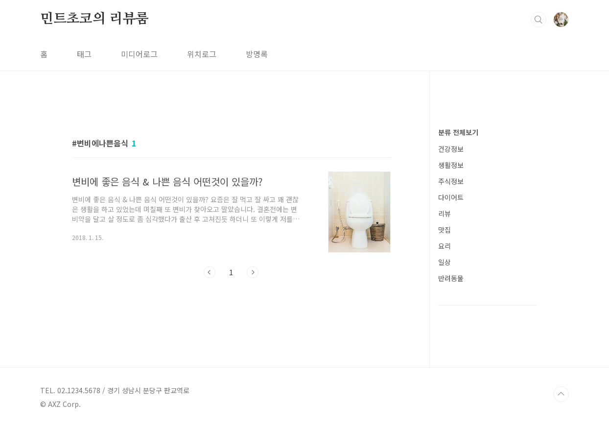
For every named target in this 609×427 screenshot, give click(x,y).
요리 (444, 246)
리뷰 (444, 213)
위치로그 (201, 54)
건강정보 (451, 149)
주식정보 (451, 181)
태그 (84, 54)
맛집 (444, 230)
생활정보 (451, 165)
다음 (252, 272)
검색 (538, 19)
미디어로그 (139, 54)
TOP (561, 394)
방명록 (257, 54)
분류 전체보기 (458, 132)
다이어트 (451, 197)
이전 (209, 272)
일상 (444, 262)
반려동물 (451, 278)
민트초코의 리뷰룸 (94, 19)
